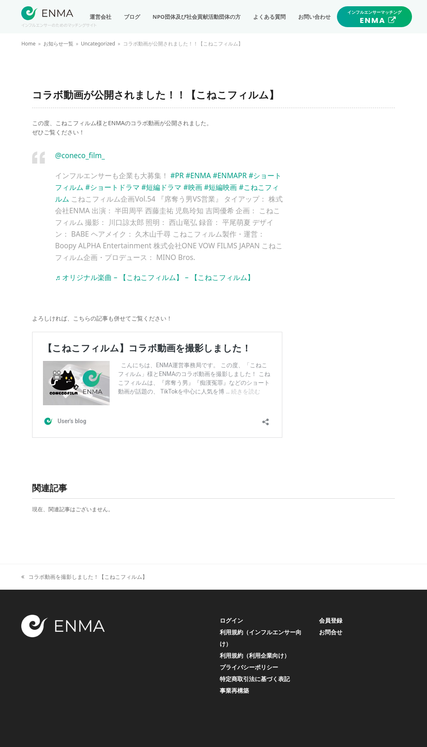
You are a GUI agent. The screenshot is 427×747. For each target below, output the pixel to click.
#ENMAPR (230, 175)
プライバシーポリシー (249, 667)
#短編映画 (220, 187)
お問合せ (330, 632)
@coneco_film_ (80, 155)
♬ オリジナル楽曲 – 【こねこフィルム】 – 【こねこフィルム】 (154, 277)
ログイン (231, 620)
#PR (176, 175)
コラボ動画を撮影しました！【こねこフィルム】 (84, 577)
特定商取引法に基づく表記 (255, 679)
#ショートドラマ (112, 187)
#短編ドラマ (161, 187)
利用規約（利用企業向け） (255, 655)
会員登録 (330, 620)
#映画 (192, 187)
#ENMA (198, 175)
